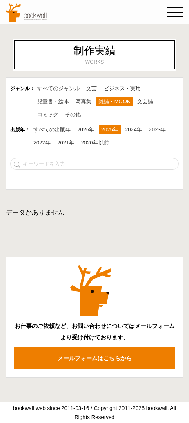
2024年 (133, 129)
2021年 (65, 143)
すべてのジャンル (58, 88)
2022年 (42, 143)
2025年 (109, 129)
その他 (73, 114)
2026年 (85, 129)
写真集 (83, 101)
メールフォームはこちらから (95, 358)
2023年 (157, 129)
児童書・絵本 (53, 101)
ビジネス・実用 (122, 88)
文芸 (91, 88)
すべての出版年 (52, 129)
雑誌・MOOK (114, 101)
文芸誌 (145, 101)
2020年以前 (95, 143)
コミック (47, 114)
